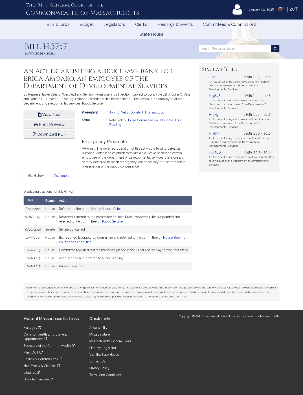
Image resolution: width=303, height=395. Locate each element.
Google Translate (38, 379)
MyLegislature (99, 334)
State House (151, 34)
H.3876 (215, 96)
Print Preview (49, 124)
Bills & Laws (58, 24)
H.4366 (215, 152)
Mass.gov (32, 328)
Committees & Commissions (229, 24)
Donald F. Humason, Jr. (147, 112)
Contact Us (97, 361)
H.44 (213, 77)
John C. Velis (118, 112)
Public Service (112, 221)
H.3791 (214, 115)
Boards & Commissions (43, 359)
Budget (87, 24)
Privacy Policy (99, 368)
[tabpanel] (108, 230)
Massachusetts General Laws (110, 341)
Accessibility (98, 328)
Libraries (32, 372)
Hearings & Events (175, 24)
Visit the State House (104, 354)
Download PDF (49, 134)
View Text (49, 114)
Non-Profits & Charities (42, 366)
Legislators (114, 24)
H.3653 (214, 133)
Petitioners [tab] (61, 175)
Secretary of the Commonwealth (49, 345)
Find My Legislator (102, 348)
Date (33, 200)
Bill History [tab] (36, 175)
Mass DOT (33, 352)
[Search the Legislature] (275, 48)
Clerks (141, 24)
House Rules (112, 209)
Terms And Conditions (105, 375)
